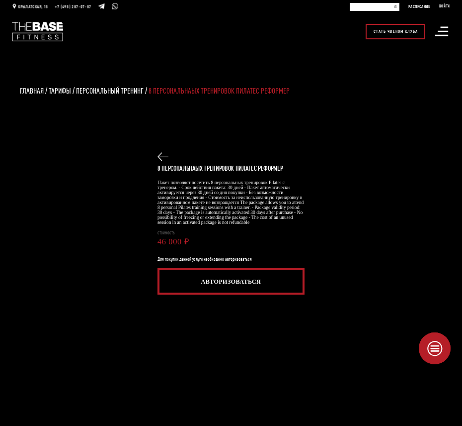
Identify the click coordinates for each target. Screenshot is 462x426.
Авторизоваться (231, 281)
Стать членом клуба (396, 29)
